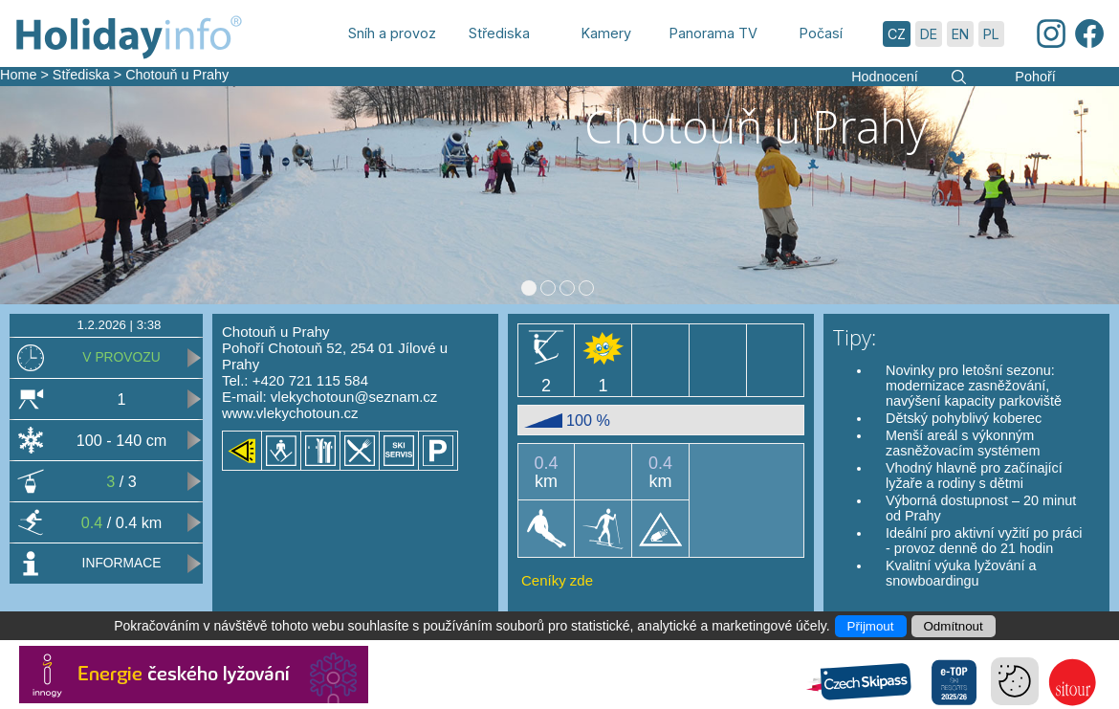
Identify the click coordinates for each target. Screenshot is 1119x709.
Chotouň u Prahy (177, 74)
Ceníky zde (557, 580)
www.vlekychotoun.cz (290, 413)
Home (18, 74)
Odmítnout (953, 626)
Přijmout (870, 626)
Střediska (81, 74)
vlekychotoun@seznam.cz (354, 396)
